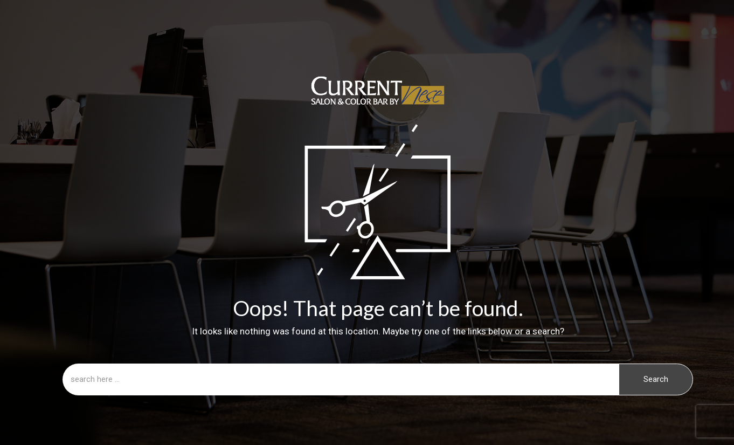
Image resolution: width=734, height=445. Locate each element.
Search (655, 379)
